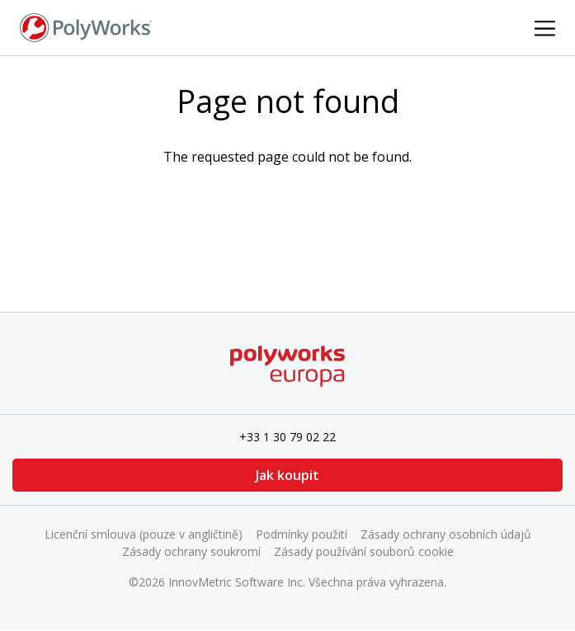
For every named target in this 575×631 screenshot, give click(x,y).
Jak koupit (287, 475)
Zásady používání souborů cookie (364, 551)
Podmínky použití (301, 534)
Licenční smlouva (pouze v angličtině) (144, 534)
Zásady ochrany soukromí (191, 551)
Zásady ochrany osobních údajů (446, 534)
